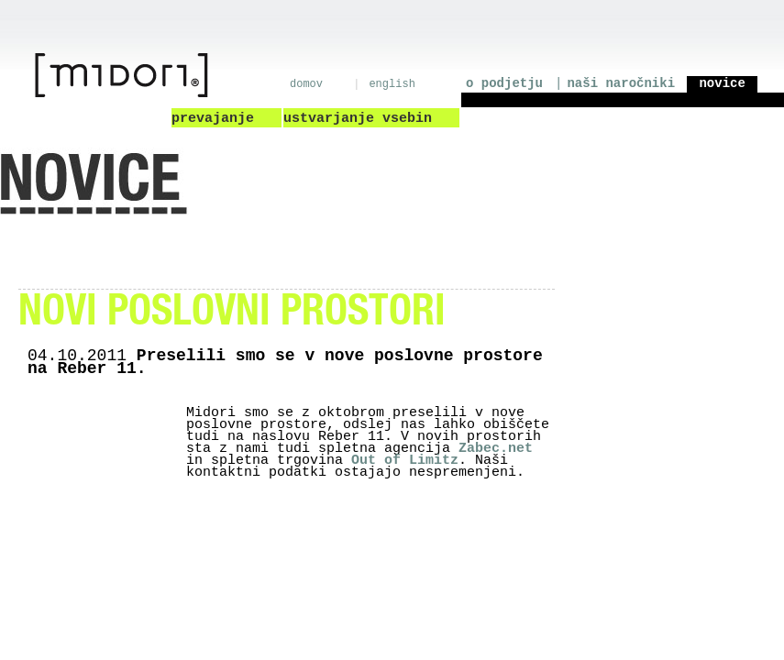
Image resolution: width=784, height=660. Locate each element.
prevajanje (212, 118)
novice (718, 83)
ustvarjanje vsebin (357, 118)
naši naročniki (621, 83)
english (391, 84)
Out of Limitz (404, 460)
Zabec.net (495, 448)
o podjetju (504, 83)
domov (306, 84)
